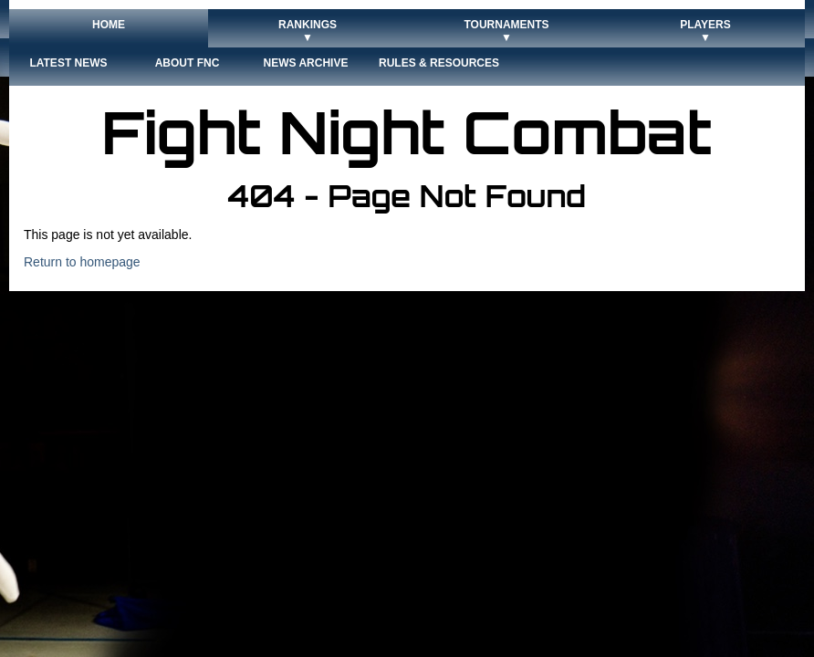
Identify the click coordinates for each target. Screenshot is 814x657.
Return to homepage (82, 262)
